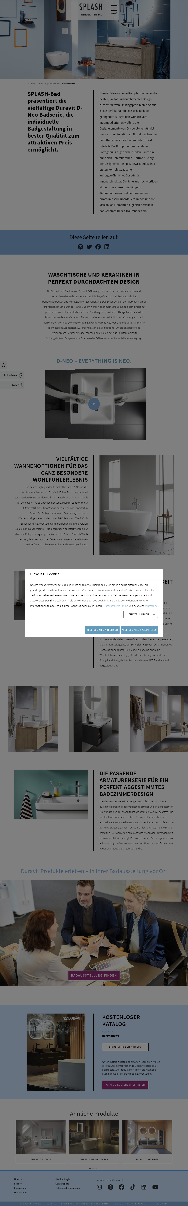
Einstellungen (139, 614)
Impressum (150, 605)
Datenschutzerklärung (116, 605)
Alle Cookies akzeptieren (139, 629)
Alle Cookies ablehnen (102, 629)
